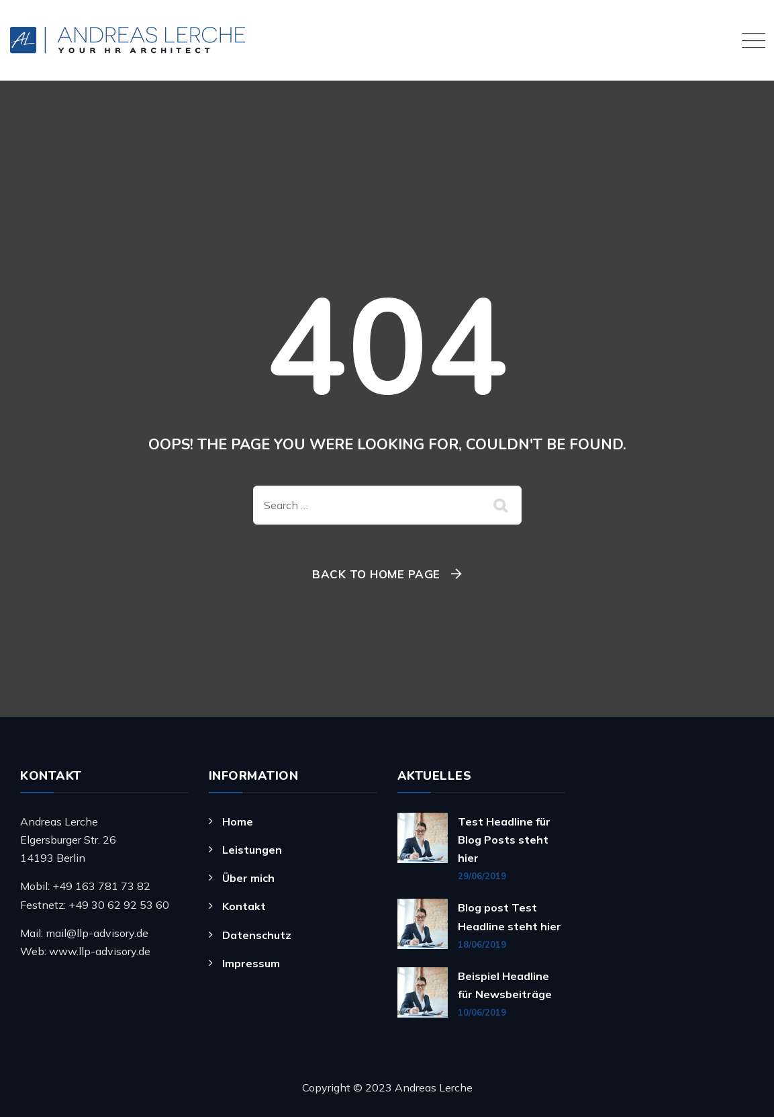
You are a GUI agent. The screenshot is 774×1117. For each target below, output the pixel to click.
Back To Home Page (376, 574)
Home (237, 821)
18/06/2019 (482, 944)
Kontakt (244, 906)
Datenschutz (256, 935)
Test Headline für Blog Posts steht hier (504, 839)
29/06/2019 (482, 875)
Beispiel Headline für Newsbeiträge (505, 985)
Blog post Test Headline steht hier (509, 916)
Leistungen (252, 849)
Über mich (248, 878)
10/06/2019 (482, 1012)
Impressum (251, 963)
